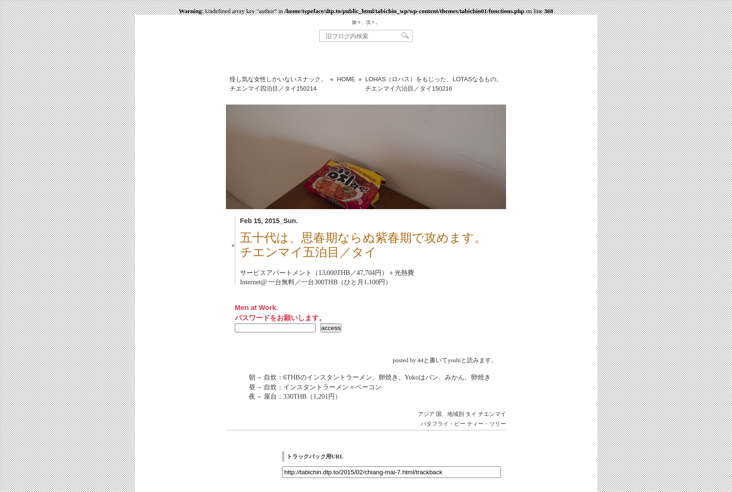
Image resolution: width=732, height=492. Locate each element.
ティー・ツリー (486, 424)
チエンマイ (492, 414)
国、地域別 (450, 414)
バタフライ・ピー (443, 424)
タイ (471, 414)
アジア (426, 414)
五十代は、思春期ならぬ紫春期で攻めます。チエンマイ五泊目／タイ (363, 245)
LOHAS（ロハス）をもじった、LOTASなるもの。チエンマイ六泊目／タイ (433, 84)
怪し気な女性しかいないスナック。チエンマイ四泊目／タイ (278, 84)
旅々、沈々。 (366, 22)
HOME (346, 79)
